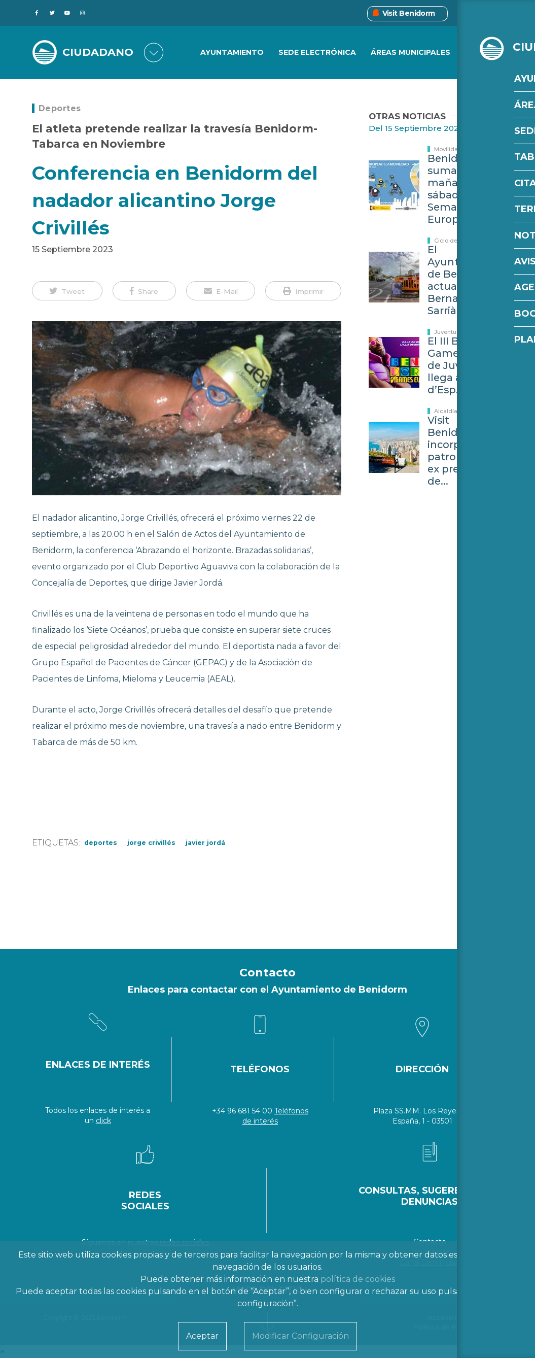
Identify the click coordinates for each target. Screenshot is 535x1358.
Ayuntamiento (232, 52)
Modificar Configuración (300, 1336)
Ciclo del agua (454, 240)
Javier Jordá (205, 842)
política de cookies (357, 1279)
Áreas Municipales (410, 52)
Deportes (60, 108)
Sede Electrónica (317, 52)
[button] (67, 290)
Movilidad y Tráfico (461, 149)
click (103, 1120)
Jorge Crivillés (151, 842)
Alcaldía (445, 411)
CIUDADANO (99, 52)
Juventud (447, 331)
